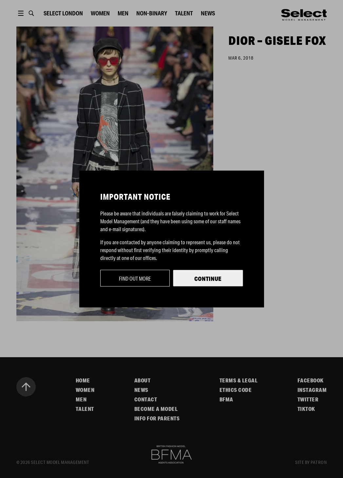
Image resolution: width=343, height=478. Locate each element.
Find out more (135, 278)
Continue (207, 279)
